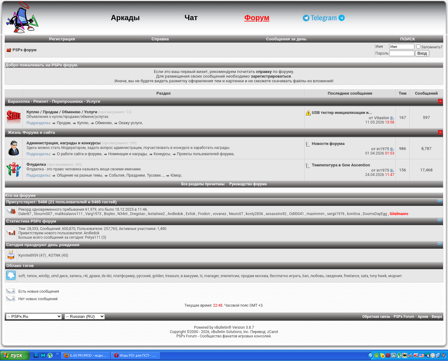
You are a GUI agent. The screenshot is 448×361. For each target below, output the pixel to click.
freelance (351, 276)
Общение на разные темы (79, 175)
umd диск (59, 276)
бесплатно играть (285, 276)
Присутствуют (20, 202)
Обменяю (103, 123)
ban (305, 276)
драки (94, 276)
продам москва (254, 276)
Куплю (82, 123)
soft (21, 276)
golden (158, 276)
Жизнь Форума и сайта (31, 132)
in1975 (382, 149)
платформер (124, 276)
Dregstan (137, 214)
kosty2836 (254, 214)
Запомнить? (429, 47)
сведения (333, 276)
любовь (317, 276)
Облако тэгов (20, 265)
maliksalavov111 (69, 214)
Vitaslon (381, 117)
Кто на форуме (20, 195)
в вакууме (189, 276)
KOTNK (55, 255)
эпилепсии (229, 276)
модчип (395, 276)
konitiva (353, 214)
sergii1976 (335, 214)
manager (211, 276)
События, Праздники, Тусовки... (136, 175)
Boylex (109, 214)
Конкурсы (162, 154)
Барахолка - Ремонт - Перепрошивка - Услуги (54, 101)
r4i (85, 276)
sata (364, 276)
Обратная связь (376, 316)
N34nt (122, 214)
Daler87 (24, 214)
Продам (64, 123)
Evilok (190, 214)
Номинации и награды (127, 154)
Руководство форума (248, 184)
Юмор (175, 175)
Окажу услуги (130, 123)
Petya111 (92, 237)
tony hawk (378, 276)
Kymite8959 (28, 255)
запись (75, 276)
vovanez (219, 214)
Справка (160, 39)
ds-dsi (106, 276)
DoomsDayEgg (375, 214)
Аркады (125, 17)
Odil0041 (296, 214)
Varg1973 (93, 214)
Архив (423, 316)
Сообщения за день (286, 39)
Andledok (175, 214)
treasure (172, 276)
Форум (257, 17)
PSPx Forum (404, 316)
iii (201, 276)
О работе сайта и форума (79, 154)
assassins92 (276, 214)
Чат (191, 17)
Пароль (382, 53)
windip (44, 276)
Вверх (437, 316)
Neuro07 (236, 214)
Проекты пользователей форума (205, 154)
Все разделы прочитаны (203, 184)
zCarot (272, 332)
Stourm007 (43, 214)
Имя (379, 46)
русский (144, 276)
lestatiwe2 (156, 214)
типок (31, 276)
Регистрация (62, 39)
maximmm (315, 214)
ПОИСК (407, 39)
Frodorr (204, 214)
